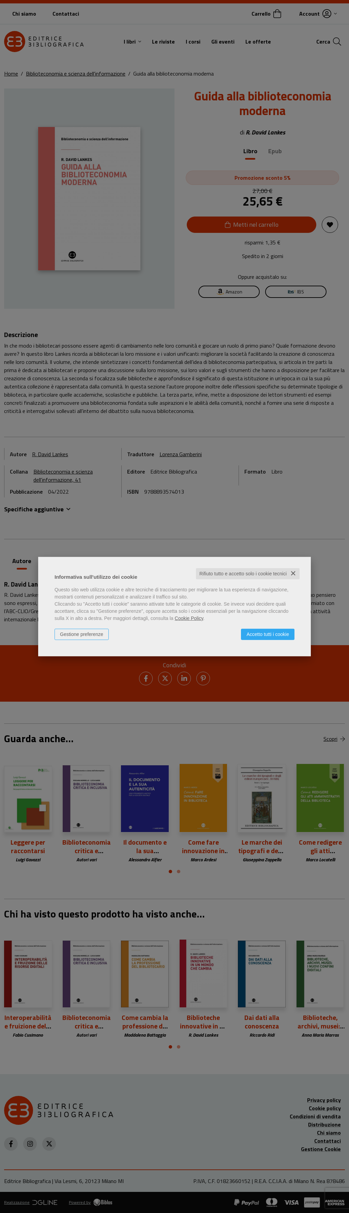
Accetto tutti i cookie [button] (267, 634)
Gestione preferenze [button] (81, 634)
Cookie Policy (189, 618)
